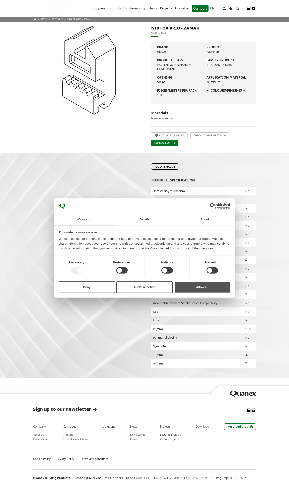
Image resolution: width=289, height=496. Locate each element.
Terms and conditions (94, 459)
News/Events (137, 434)
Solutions (109, 426)
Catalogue (69, 426)
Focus (133, 439)
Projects (166, 8)
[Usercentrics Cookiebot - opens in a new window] (212, 206)
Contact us (162, 143)
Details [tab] (144, 219)
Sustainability (135, 8)
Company (99, 8)
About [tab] (204, 219)
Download (182, 8)
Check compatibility (207, 135)
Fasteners (58, 19)
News (152, 8)
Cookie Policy (42, 459)
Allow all (202, 287)
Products (115, 8)
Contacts (200, 8)
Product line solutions (75, 439)
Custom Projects (169, 439)
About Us (38, 434)
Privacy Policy (65, 459)
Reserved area (237, 426)
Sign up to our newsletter (62, 409)
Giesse (44, 19)
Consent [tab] (84, 219)
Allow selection (144, 287)
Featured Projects (170, 434)
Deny (87, 287)
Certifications (40, 439)
